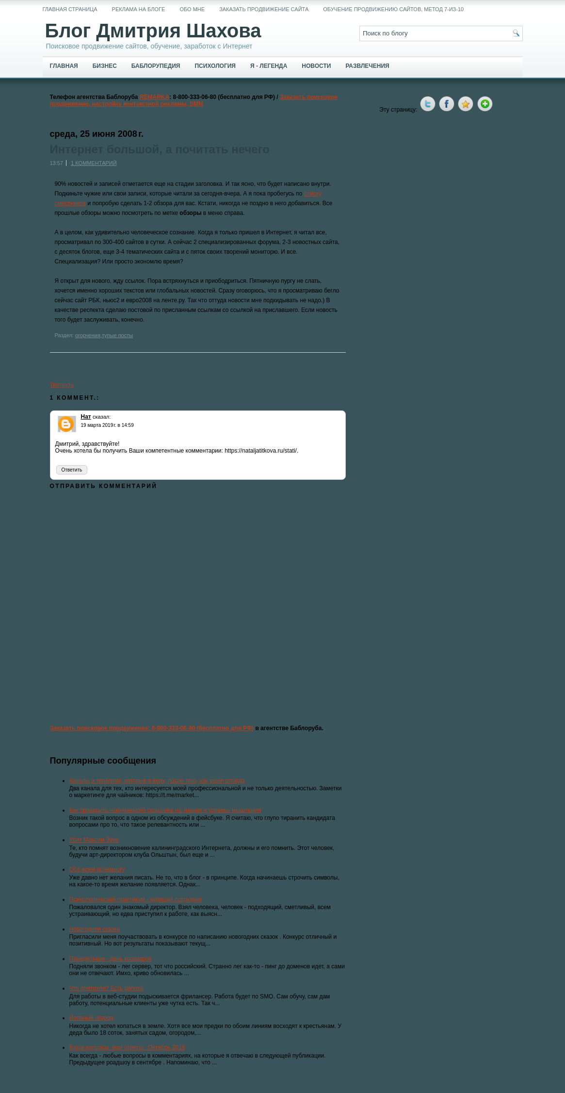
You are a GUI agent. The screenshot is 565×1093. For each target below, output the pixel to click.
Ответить (72, 470)
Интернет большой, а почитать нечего (160, 149)
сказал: (102, 417)
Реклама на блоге (138, 9)
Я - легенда (268, 66)
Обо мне (192, 9)
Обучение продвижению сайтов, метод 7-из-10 (393, 9)
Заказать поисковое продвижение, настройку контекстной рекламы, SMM (194, 100)
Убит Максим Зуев (94, 839)
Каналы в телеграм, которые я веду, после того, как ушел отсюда (157, 780)
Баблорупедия (155, 66)
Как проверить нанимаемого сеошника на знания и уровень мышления (165, 810)
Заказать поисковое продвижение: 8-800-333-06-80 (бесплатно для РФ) (152, 728)
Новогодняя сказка (94, 929)
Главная (64, 66)
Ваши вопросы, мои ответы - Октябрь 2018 (127, 1047)
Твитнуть (62, 384)
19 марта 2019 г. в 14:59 (107, 425)
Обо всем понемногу (97, 869)
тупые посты (117, 335)
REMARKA (154, 97)
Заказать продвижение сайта (263, 9)
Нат (86, 416)
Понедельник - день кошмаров (110, 958)
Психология (214, 66)
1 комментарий (93, 163)
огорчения (87, 335)
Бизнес (105, 66)
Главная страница (70, 9)
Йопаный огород (91, 1017)
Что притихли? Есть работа (106, 988)
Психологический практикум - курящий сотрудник (135, 899)
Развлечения (367, 66)
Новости (316, 66)
